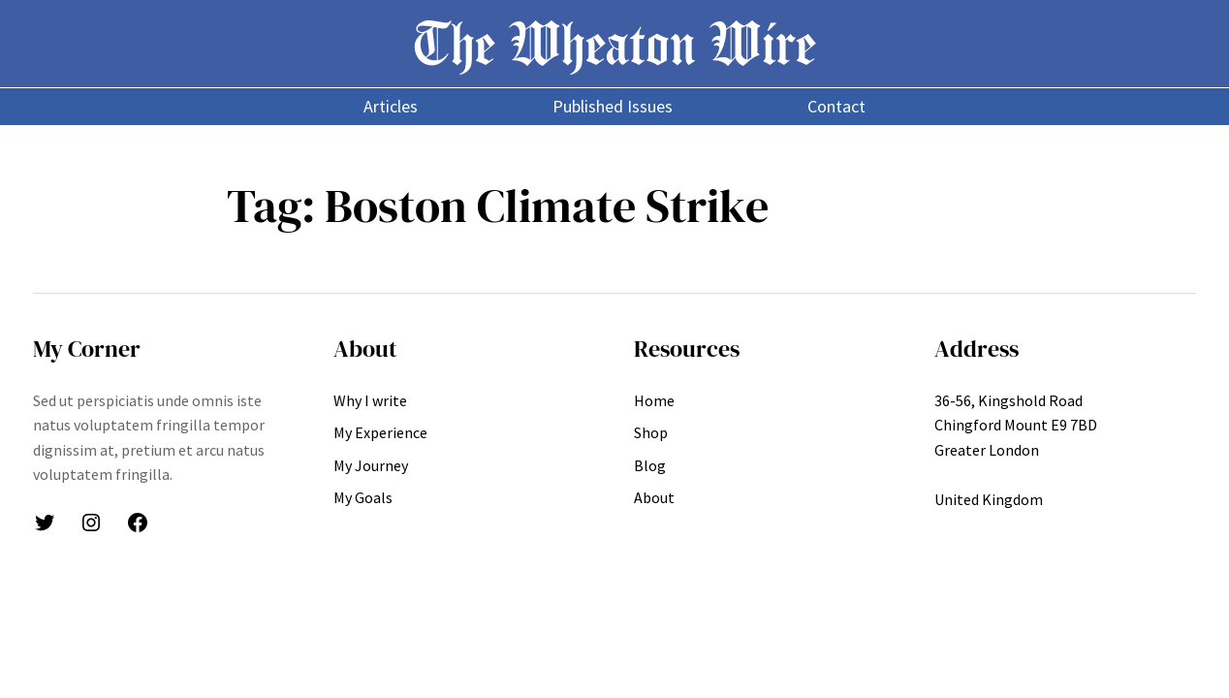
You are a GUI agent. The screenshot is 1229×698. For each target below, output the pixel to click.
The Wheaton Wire (614, 43)
